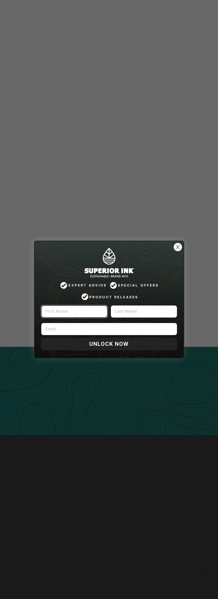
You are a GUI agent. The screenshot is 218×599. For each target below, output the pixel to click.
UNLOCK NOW (109, 344)
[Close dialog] (177, 247)
